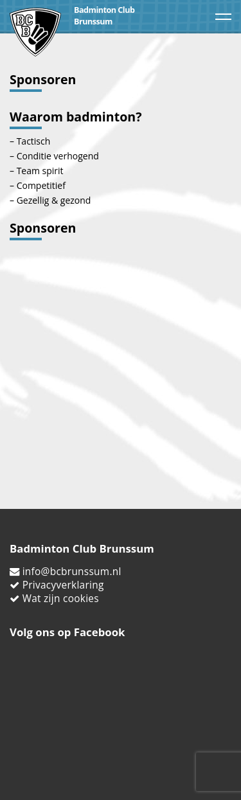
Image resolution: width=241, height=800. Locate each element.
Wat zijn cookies (60, 598)
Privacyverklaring (63, 585)
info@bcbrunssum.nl (71, 571)
